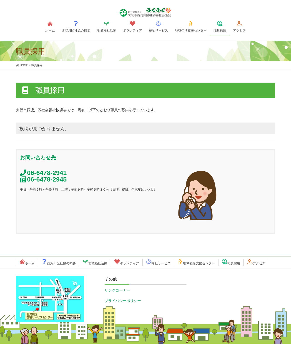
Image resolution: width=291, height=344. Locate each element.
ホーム (30, 263)
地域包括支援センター (199, 263)
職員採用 (233, 263)
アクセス (259, 263)
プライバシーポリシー (123, 301)
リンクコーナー (117, 290)
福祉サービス (161, 263)
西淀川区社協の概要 (61, 263)
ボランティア (129, 263)
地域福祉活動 (97, 263)
